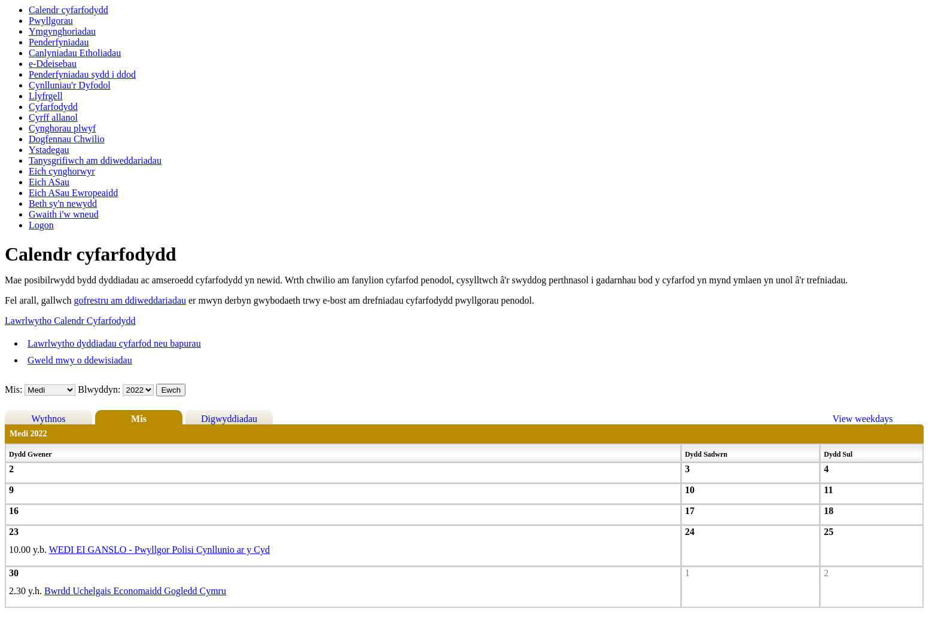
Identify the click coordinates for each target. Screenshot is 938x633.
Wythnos (49, 419)
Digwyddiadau (229, 419)
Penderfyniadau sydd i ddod (82, 74)
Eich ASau (49, 182)
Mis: (13, 389)
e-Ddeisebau (53, 64)
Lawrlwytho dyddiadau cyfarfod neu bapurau (114, 343)
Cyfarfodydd (53, 107)
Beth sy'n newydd (63, 203)
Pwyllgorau (51, 21)
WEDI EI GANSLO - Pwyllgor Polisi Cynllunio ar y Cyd (159, 550)
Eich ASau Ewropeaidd (73, 193)
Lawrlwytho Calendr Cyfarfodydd (70, 321)
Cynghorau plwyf (62, 128)
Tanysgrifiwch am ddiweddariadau (95, 160)
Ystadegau (49, 150)
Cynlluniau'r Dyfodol (70, 85)
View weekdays (863, 419)
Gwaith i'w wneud (64, 214)
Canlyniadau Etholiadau (75, 53)
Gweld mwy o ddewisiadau (80, 360)
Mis (139, 419)
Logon (41, 225)
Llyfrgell (46, 96)
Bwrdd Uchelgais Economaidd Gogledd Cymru (135, 591)
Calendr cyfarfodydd (68, 10)
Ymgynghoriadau (62, 31)
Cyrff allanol (53, 117)
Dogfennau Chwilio (67, 139)
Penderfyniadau (59, 42)
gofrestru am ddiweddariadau (130, 300)
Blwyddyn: (100, 389)
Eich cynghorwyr (62, 171)
